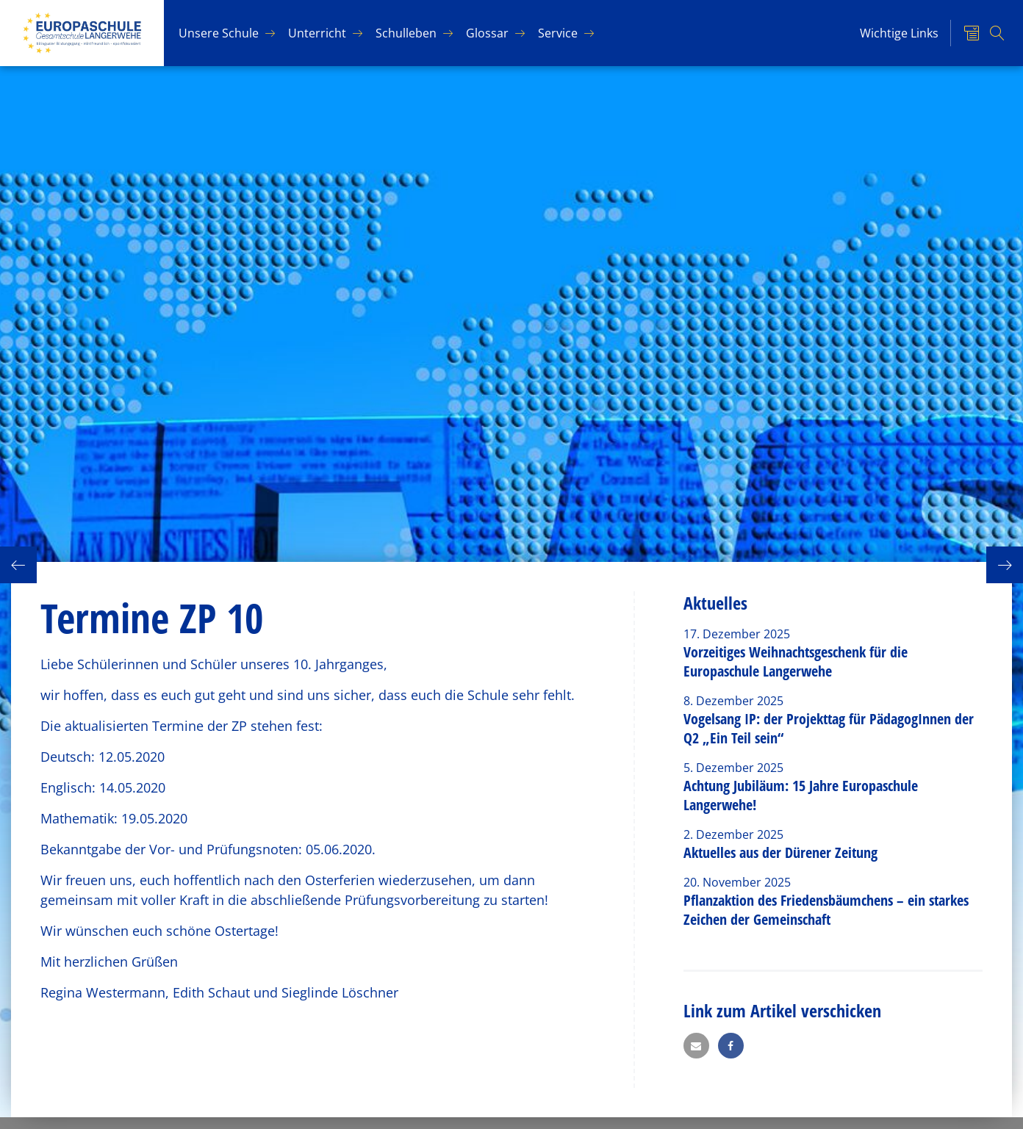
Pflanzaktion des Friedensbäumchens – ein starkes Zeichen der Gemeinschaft (826, 909)
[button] (696, 1045)
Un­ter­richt (317, 33)
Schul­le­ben (406, 33)
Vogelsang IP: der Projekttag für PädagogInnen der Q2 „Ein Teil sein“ (828, 728)
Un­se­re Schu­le (219, 33)
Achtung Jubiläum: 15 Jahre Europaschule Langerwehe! (800, 795)
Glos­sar (487, 33)
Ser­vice (558, 33)
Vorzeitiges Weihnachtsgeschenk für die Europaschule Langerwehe (795, 661)
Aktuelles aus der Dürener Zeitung (780, 852)
